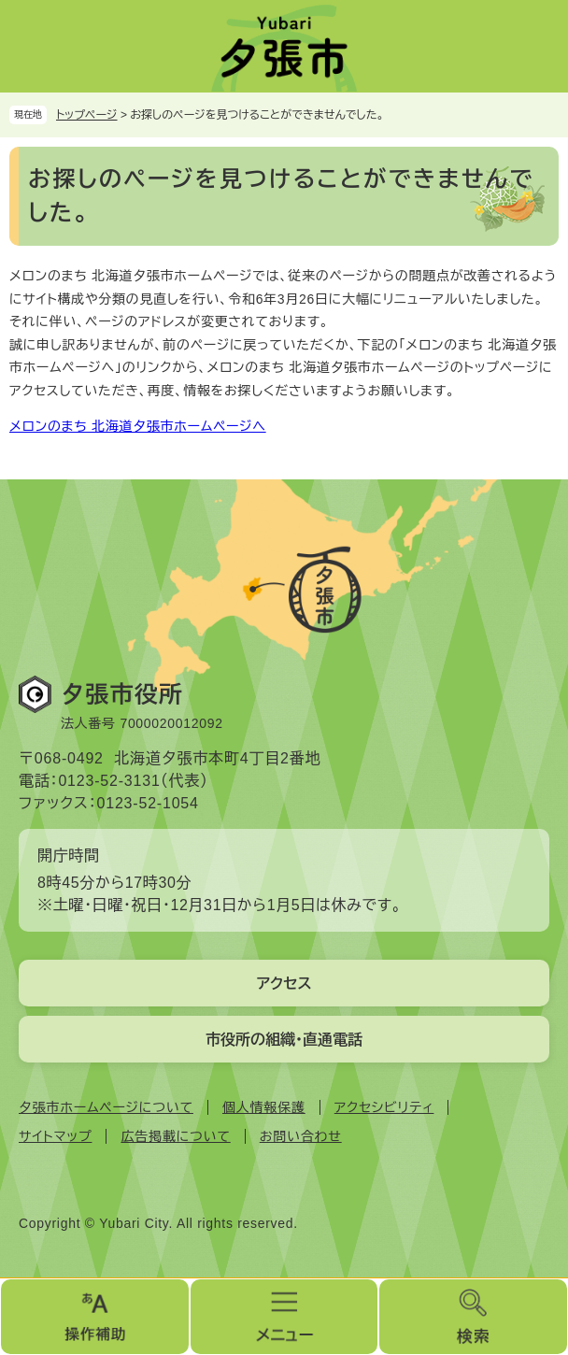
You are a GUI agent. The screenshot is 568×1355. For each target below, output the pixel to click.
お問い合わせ (301, 1136)
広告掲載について (175, 1136)
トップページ (87, 114)
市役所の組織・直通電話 (284, 1040)
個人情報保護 (263, 1107)
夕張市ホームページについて (106, 1107)
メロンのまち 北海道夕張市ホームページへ (137, 426)
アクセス (283, 983)
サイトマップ (55, 1136)
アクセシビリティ (384, 1107)
